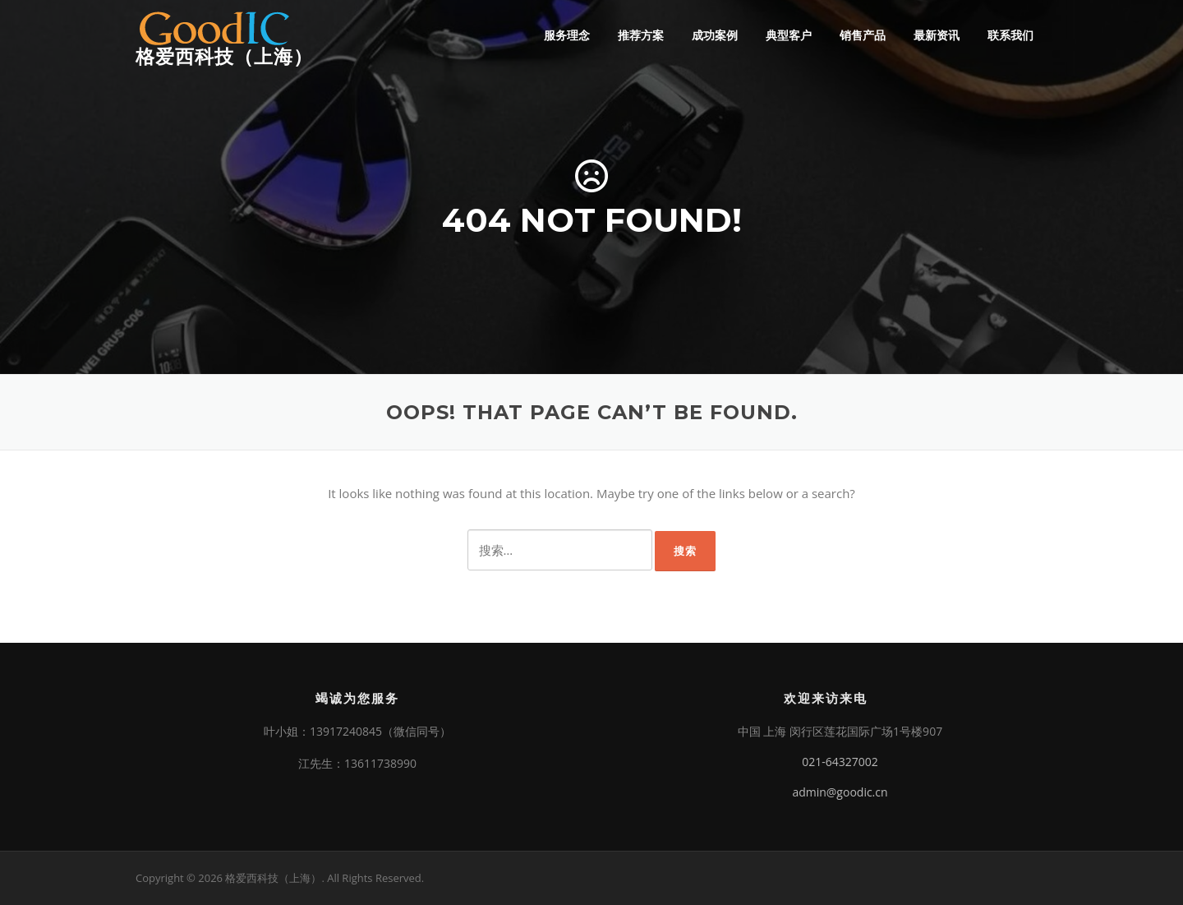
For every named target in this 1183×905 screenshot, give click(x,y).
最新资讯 (937, 35)
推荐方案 (641, 35)
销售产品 (863, 35)
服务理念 (567, 35)
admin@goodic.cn (839, 792)
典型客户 (789, 35)
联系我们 (1010, 35)
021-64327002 (840, 761)
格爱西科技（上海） (224, 56)
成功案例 (715, 35)
